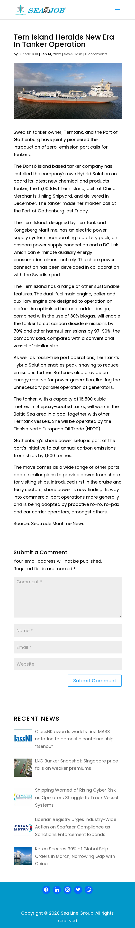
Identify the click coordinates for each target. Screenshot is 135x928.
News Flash (73, 54)
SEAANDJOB (28, 54)
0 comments (96, 54)
